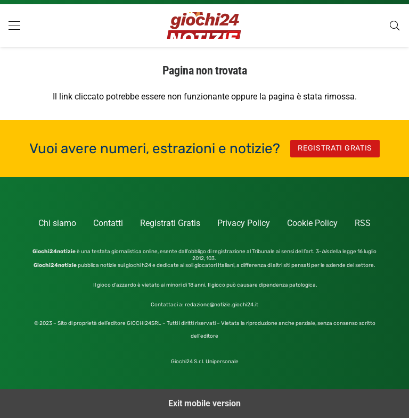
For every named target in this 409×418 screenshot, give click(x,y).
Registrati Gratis (170, 223)
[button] (14, 25)
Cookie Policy (312, 223)
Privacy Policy (243, 223)
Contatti (108, 223)
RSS (363, 223)
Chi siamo (57, 223)
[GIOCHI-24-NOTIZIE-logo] (204, 25)
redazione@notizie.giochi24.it (221, 305)
